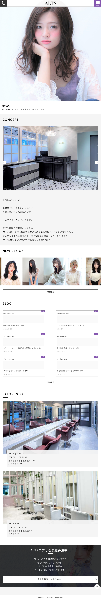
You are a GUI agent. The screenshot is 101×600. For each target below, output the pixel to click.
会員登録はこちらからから (50, 579)
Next (96, 162)
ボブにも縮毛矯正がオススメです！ (30, 109)
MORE (50, 292)
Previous (4, 162)
